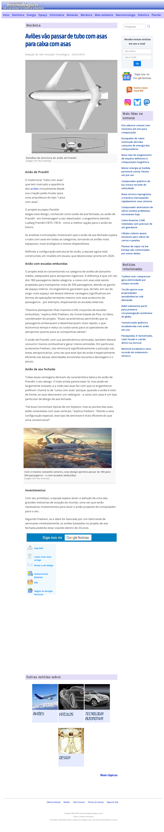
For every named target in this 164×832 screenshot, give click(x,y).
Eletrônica (18, 15)
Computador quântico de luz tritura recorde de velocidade (135, 184)
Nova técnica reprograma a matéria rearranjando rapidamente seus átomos (136, 198)
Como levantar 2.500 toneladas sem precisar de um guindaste (136, 224)
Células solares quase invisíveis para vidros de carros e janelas (135, 237)
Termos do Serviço (96, 802)
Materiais (72, 15)
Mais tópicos (108, 775)
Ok (137, 63)
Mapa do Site (112, 802)
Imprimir (38, 548)
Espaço (42, 15)
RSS (36, 582)
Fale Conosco (79, 802)
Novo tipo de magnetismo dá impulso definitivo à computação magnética (136, 158)
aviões (34, 188)
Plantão (156, 15)
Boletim (67, 802)
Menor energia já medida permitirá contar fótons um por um (135, 171)
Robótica (143, 15)
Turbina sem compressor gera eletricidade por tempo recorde (135, 280)
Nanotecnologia (125, 15)
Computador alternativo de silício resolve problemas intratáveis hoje (137, 211)
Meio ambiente (104, 15)
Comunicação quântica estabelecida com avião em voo (135, 326)
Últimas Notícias (54, 802)
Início (6, 15)
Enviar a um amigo (43, 565)
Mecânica (86, 15)
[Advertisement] (12, 71)
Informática (57, 15)
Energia (31, 15)
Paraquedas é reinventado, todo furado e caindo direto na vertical (137, 339)
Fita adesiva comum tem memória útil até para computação (135, 129)
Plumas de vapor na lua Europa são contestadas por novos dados (135, 250)
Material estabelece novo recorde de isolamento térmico (136, 352)
